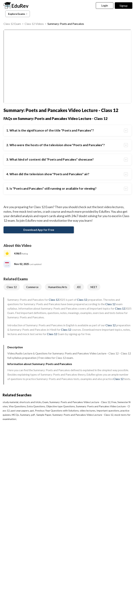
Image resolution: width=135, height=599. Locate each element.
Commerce (32, 287)
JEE (79, 287)
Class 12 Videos (34, 23)
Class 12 (12, 287)
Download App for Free (38, 229)
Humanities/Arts (57, 287)
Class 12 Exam (12, 23)
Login (104, 5)
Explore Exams (18, 14)
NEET (93, 287)
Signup (124, 5)
